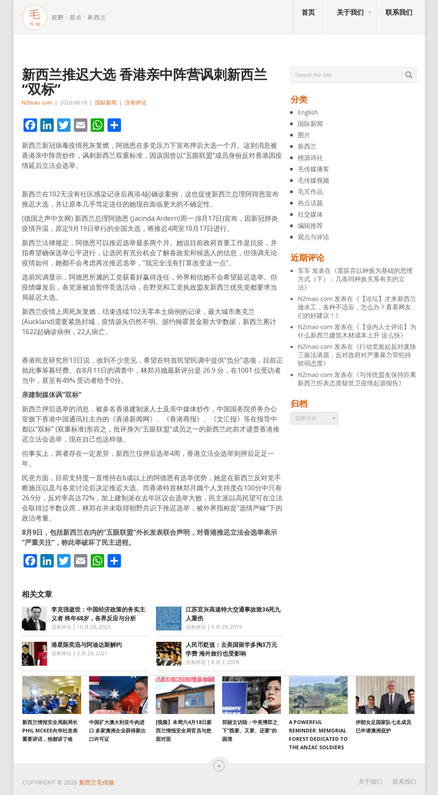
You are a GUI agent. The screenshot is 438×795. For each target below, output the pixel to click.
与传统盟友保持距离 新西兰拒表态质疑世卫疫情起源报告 (357, 378)
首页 (308, 12)
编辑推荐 (310, 225)
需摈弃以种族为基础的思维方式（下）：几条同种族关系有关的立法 (355, 278)
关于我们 (350, 12)
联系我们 (399, 12)
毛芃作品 (310, 191)
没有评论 (136, 102)
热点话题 (310, 203)
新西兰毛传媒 (96, 782)
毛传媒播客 (313, 169)
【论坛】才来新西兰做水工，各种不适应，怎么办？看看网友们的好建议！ (357, 306)
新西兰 (307, 146)
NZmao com (37, 102)
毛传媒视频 (313, 180)
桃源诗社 (310, 157)
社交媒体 (310, 214)
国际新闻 (106, 102)
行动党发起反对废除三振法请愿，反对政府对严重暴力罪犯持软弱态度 (357, 354)
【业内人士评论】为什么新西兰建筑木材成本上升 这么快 (357, 330)
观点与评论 (313, 237)
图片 (304, 135)
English (308, 112)
